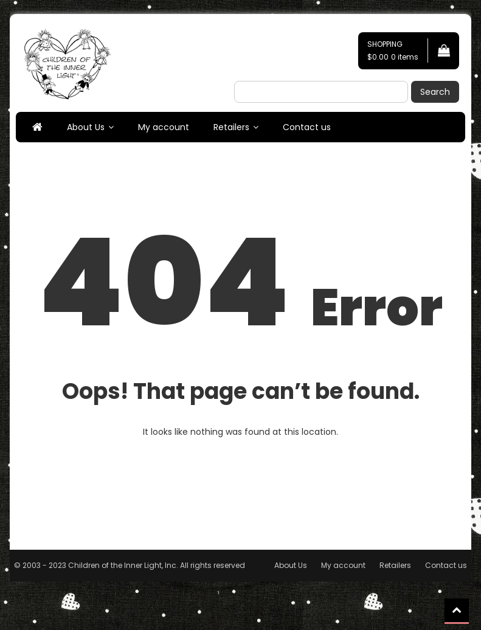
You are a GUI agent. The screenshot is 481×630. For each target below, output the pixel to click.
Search (435, 92)
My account (163, 127)
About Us (86, 127)
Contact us (307, 127)
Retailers (231, 127)
